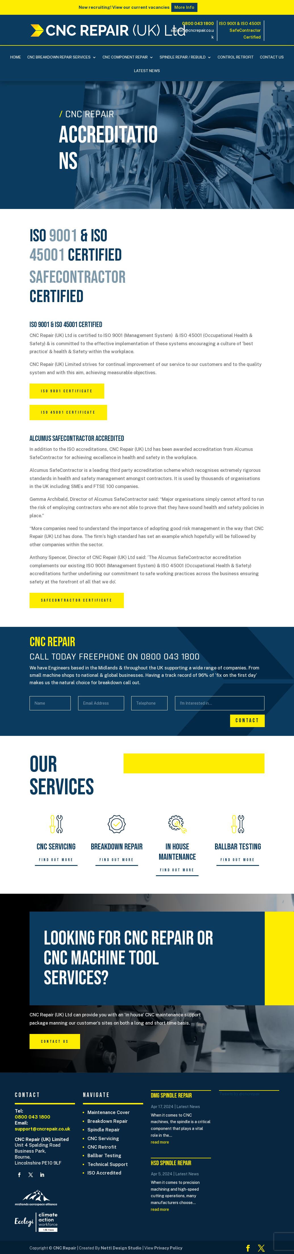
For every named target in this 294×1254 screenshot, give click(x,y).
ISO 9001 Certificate (67, 391)
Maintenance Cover (108, 1112)
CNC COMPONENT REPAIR (125, 57)
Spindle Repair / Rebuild (183, 57)
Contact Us (272, 57)
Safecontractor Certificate (76, 600)
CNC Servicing (103, 1138)
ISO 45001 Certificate (68, 412)
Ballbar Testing (104, 1155)
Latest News (147, 71)
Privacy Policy (167, 1248)
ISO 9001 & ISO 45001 (240, 23)
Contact (247, 720)
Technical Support (107, 1164)
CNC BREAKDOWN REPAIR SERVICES (59, 57)
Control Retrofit (236, 57)
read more (160, 1142)
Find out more (56, 859)
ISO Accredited (104, 1173)
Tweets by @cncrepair (239, 1094)
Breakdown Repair (107, 1121)
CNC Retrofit (101, 1147)
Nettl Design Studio (121, 1248)
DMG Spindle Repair (171, 1096)
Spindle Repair (103, 1129)
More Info (184, 7)
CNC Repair (64, 1248)
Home (15, 57)
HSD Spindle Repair (171, 1163)
